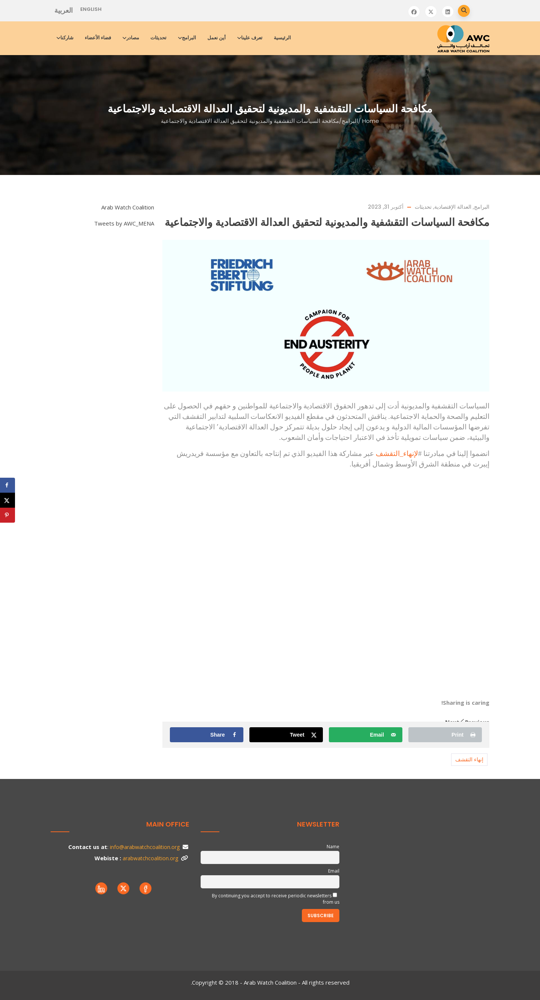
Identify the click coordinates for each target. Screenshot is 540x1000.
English (91, 9)
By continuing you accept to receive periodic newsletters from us (275, 898)
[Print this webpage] (445, 734)
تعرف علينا (250, 37)
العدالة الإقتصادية (452, 207)
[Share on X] (285, 734)
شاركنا (65, 37)
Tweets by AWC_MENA (124, 223)
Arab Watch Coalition (127, 207)
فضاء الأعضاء (98, 37)
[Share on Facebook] (206, 734)
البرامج (187, 37)
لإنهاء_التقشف (397, 453)
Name (333, 846)
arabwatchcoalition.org (150, 858)
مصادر (131, 37)
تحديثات (158, 37)
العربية (63, 10)
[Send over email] (365, 734)
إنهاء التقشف (469, 759)
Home (370, 121)
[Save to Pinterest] (7, 515)
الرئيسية (282, 37)
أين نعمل (216, 37)
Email (333, 871)
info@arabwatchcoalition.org (145, 847)
